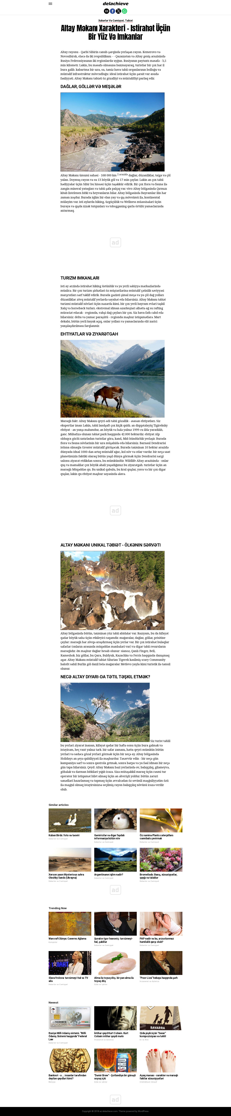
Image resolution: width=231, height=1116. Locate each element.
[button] (50, 4)
